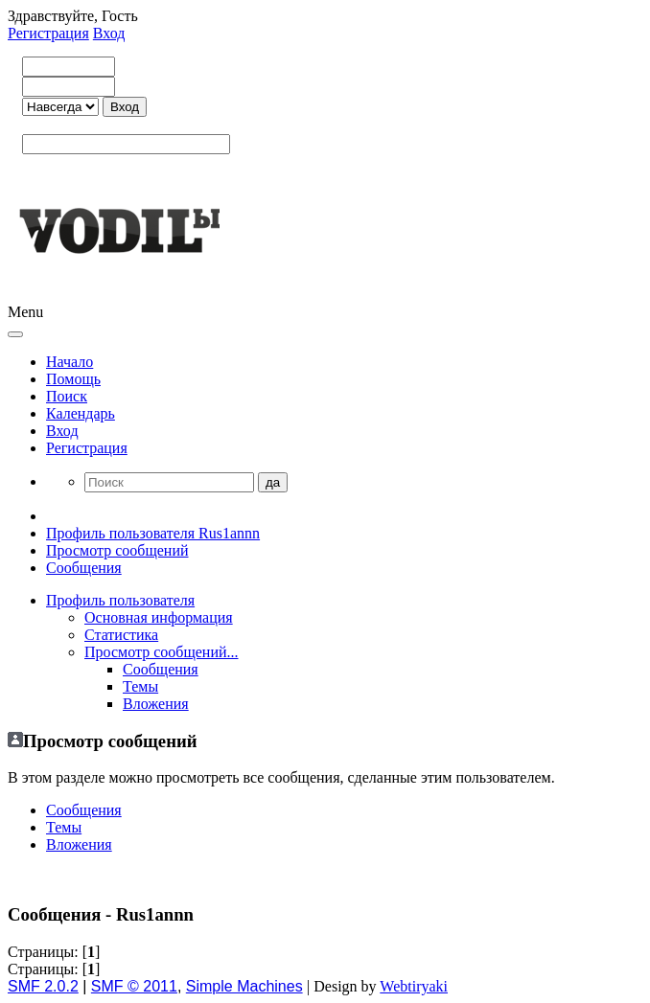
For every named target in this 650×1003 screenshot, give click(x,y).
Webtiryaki (414, 986)
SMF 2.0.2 (43, 986)
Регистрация (48, 33)
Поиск (66, 396)
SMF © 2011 (134, 986)
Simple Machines (244, 986)
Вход (109, 33)
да (273, 482)
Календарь (80, 413)
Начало (69, 361)
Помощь (73, 379)
